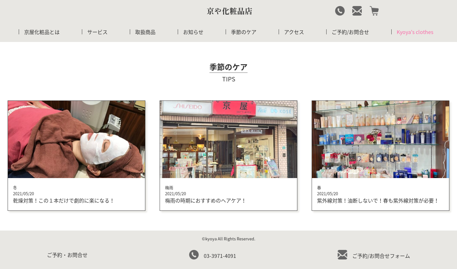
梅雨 (169, 187)
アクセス (294, 32)
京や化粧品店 (229, 10)
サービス (97, 32)
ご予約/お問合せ (350, 32)
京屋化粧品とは (42, 32)
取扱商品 (145, 32)
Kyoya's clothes (415, 32)
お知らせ (193, 32)
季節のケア (243, 32)
